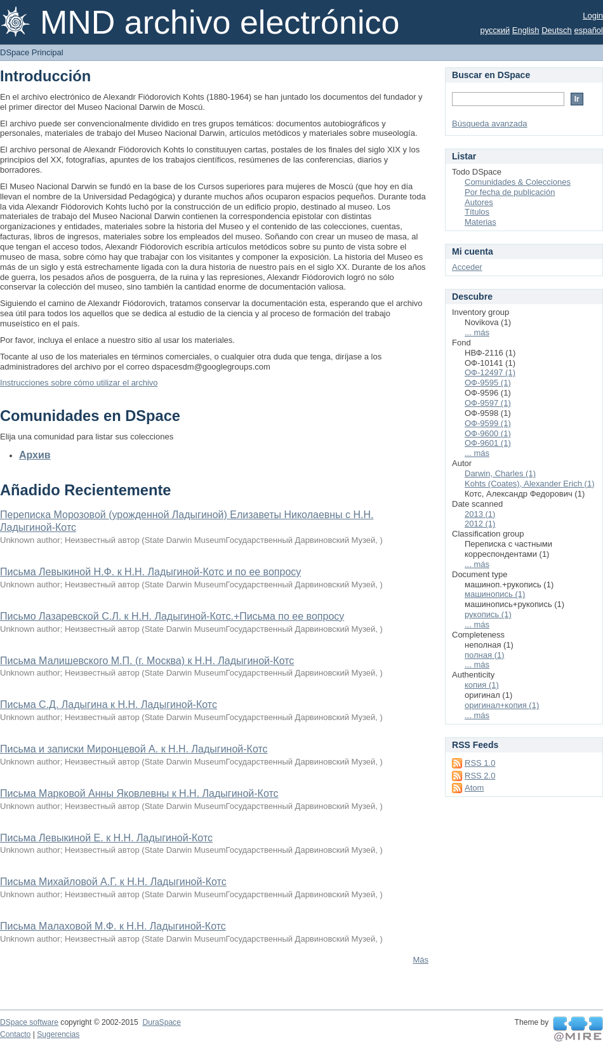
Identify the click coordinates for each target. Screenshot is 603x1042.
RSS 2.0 (480, 775)
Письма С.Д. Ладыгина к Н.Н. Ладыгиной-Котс (108, 704)
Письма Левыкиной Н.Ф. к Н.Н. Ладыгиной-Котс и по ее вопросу (150, 571)
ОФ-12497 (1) (490, 372)
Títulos (477, 212)
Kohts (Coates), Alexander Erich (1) (529, 483)
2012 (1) (480, 523)
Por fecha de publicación (510, 192)
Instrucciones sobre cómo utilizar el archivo (79, 382)
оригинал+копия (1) (502, 705)
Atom (474, 787)
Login (593, 15)
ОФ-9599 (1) (488, 423)
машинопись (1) (495, 594)
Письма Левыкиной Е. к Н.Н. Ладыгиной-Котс (106, 837)
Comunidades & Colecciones (518, 182)
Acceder (467, 267)
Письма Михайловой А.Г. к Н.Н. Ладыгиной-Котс (113, 881)
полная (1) (485, 655)
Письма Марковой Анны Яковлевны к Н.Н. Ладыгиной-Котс (139, 793)
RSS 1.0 (480, 763)
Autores (479, 202)
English (526, 30)
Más (420, 960)
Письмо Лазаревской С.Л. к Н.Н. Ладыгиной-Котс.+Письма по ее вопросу (172, 616)
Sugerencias (58, 1034)
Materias (480, 222)
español (588, 30)
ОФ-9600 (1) (488, 433)
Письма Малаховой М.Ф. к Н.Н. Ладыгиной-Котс (113, 926)
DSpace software (29, 1022)
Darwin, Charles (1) (500, 473)
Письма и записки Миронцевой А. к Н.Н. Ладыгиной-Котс (134, 749)
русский (495, 30)
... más (477, 332)
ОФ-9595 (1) (488, 382)
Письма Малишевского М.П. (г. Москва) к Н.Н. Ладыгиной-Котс (147, 660)
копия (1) (482, 685)
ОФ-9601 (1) (488, 443)
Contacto (15, 1034)
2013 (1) (480, 514)
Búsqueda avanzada (489, 123)
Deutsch (556, 30)
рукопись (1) (488, 614)
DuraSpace (161, 1022)
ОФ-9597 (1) (488, 403)
